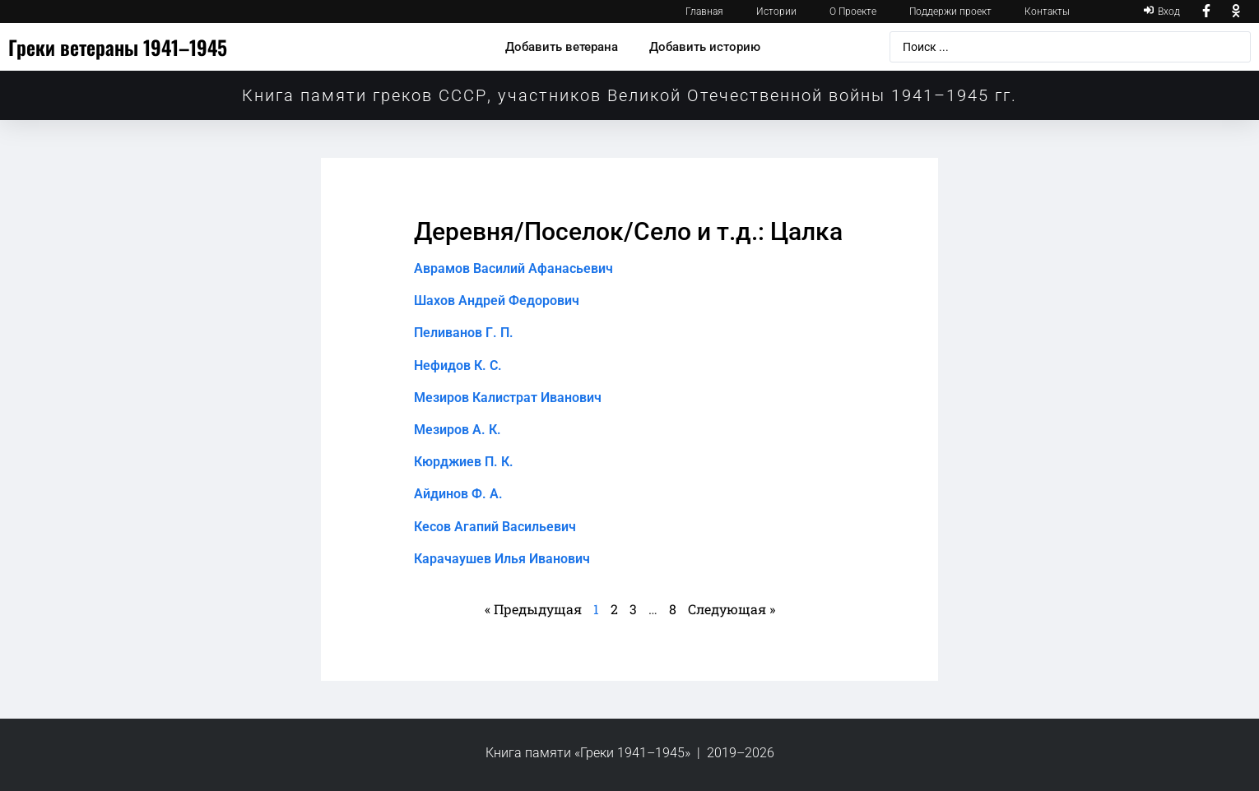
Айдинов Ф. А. (458, 494)
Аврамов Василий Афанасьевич (513, 268)
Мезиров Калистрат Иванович (508, 397)
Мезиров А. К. (457, 429)
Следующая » (731, 609)
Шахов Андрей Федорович (496, 300)
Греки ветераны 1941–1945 (117, 47)
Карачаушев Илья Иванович (502, 559)
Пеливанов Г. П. (463, 332)
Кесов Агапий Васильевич (495, 526)
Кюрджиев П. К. (463, 462)
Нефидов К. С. (458, 365)
